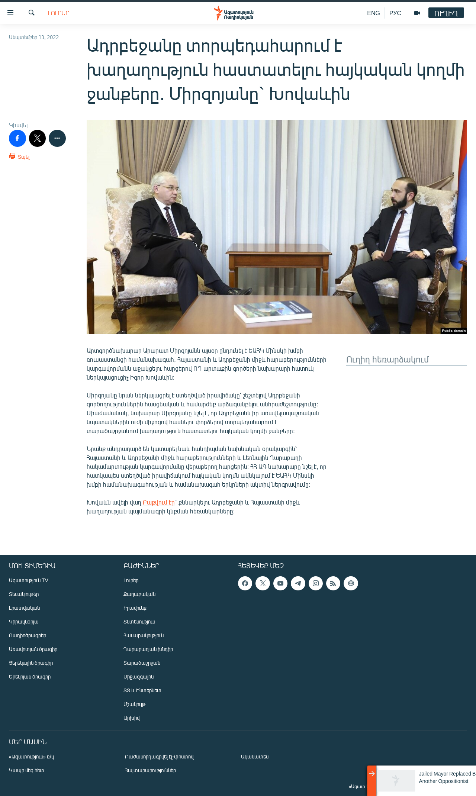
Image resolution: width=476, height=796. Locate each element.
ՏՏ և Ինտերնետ (142, 690)
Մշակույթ (134, 704)
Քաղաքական (139, 594)
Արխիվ (131, 718)
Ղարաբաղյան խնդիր (148, 649)
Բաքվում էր (159, 502)
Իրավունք (135, 608)
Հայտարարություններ (150, 770)
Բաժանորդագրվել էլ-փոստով (159, 756)
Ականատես (254, 756)
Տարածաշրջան (141, 663)
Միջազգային (138, 676)
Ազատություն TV (28, 580)
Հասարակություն (143, 635)
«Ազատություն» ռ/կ (31, 756)
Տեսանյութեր (24, 594)
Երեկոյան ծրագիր (30, 676)
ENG (373, 12)
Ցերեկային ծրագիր (31, 663)
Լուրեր (58, 12)
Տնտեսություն (139, 621)
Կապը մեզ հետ (26, 770)
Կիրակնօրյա (24, 621)
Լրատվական (24, 608)
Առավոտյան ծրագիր (33, 649)
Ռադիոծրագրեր (27, 635)
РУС (395, 12)
